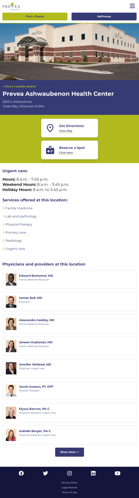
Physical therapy (19, 224)
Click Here (66, 152)
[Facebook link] (21, 474)
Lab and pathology (21, 216)
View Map (65, 130)
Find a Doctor (35, 16)
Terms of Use (69, 492)
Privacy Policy (69, 482)
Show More (69, 452)
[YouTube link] (117, 474)
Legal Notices (69, 487)
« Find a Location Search (19, 86)
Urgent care (15, 249)
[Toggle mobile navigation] (132, 6)
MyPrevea (104, 16)
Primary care (16, 232)
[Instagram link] (69, 474)
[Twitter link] (45, 474)
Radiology (14, 241)
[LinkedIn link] (93, 474)
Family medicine (19, 208)
